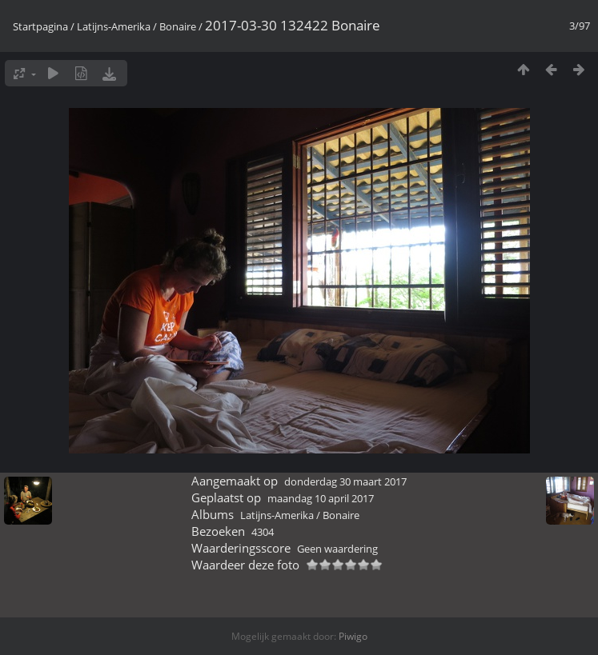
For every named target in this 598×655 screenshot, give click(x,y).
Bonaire (177, 26)
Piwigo (353, 636)
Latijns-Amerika (114, 26)
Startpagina (40, 26)
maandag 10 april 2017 (320, 498)
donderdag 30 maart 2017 (345, 481)
